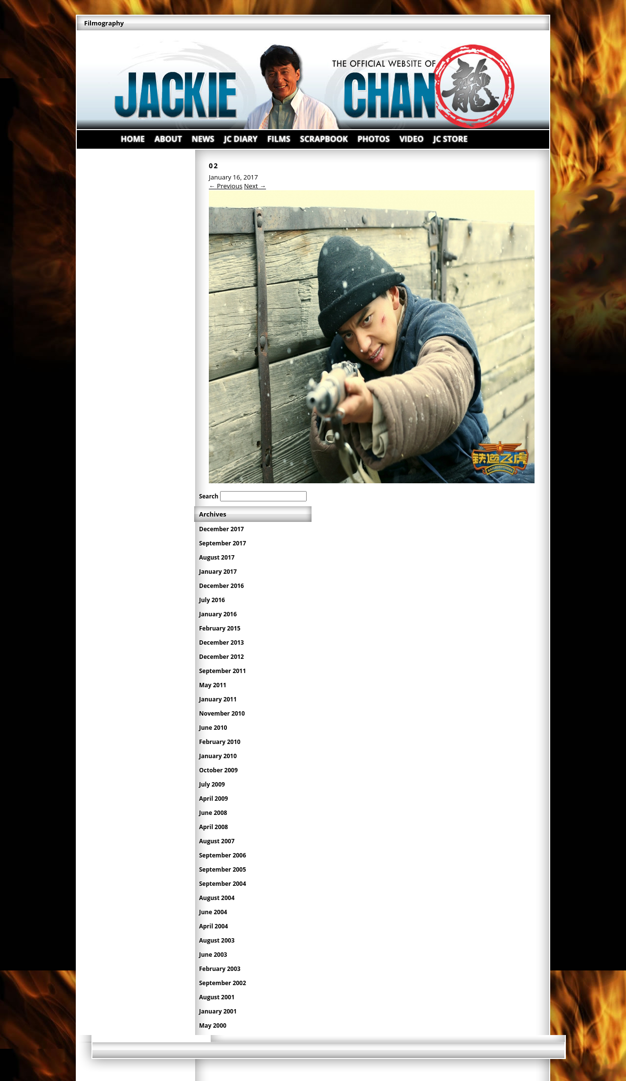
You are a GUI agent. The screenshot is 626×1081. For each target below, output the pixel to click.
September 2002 (222, 983)
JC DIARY (240, 139)
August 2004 (217, 898)
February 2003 (220, 969)
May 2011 (212, 685)
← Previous (226, 185)
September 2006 (222, 855)
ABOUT (168, 139)
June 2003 (213, 954)
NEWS (203, 139)
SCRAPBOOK (324, 139)
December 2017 (221, 529)
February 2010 (220, 742)
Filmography (104, 23)
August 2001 (217, 997)
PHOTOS (374, 139)
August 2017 (217, 557)
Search (208, 496)
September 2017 (222, 543)
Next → (255, 185)
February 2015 (220, 628)
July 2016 (212, 600)
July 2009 (212, 784)
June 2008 (213, 813)
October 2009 (218, 770)
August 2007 (217, 841)
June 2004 (213, 912)
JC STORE (450, 139)
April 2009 (213, 798)
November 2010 (222, 713)
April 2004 (213, 926)
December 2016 (221, 586)
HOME (133, 139)
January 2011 (218, 699)
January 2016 (218, 614)
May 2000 (212, 1025)
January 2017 (218, 571)
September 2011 (222, 671)
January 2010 (218, 756)
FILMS (279, 139)
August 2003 (217, 940)
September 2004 (222, 883)
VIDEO (412, 139)
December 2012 (221, 657)
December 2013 (221, 642)
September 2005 (222, 869)
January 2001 (218, 1011)
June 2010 (213, 727)
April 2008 (213, 827)
